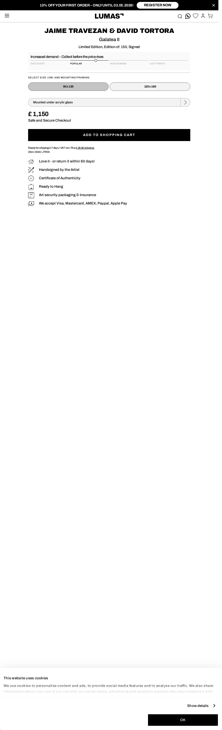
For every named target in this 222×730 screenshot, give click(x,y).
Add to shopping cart (109, 135)
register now (157, 5)
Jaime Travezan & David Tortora (109, 30)
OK (182, 720)
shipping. (85, 147)
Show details (198, 705)
